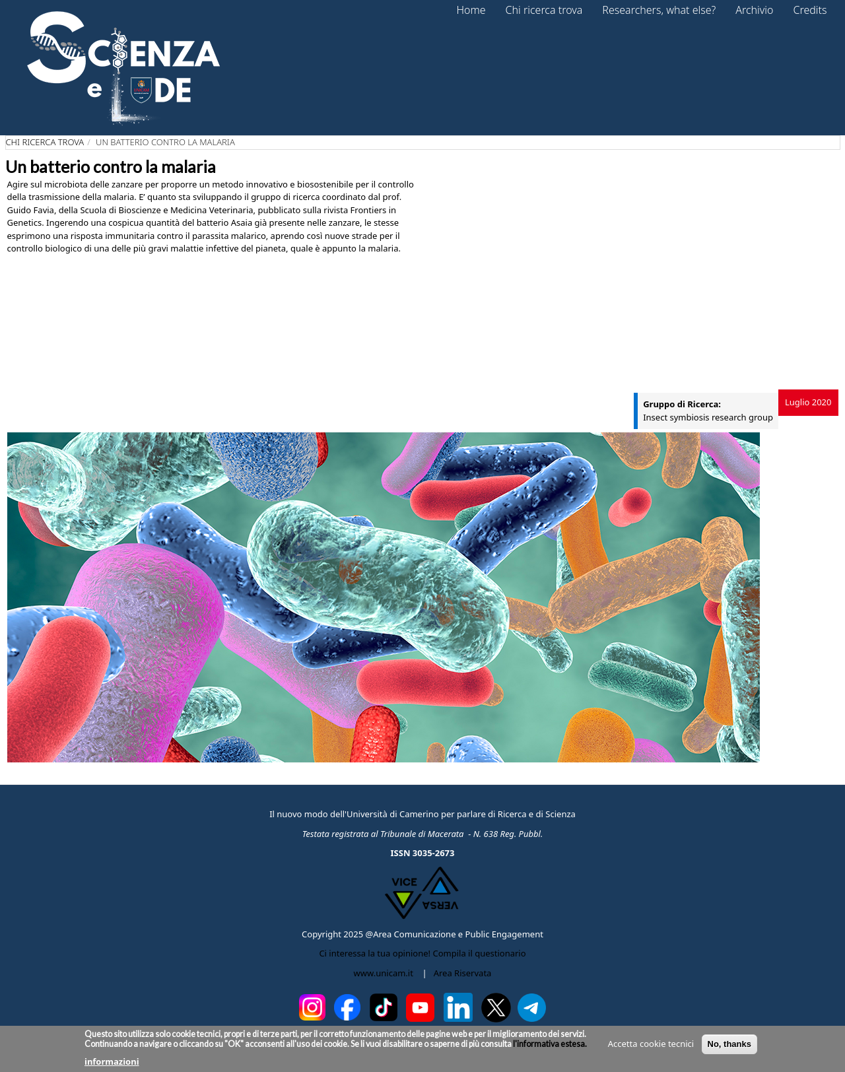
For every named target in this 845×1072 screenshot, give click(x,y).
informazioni (111, 1061)
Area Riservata (463, 973)
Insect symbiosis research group (708, 417)
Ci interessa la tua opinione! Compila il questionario (422, 953)
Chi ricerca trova (45, 142)
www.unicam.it (383, 973)
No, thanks (729, 1044)
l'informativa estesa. (549, 1044)
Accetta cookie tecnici (651, 1044)
